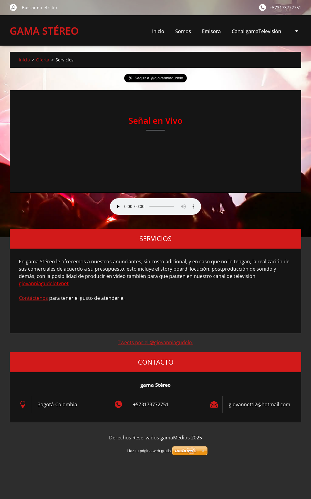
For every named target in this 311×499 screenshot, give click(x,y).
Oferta (42, 60)
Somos (183, 31)
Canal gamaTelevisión (256, 31)
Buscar (13, 7)
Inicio (158, 31)
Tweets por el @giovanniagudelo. (155, 342)
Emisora (211, 31)
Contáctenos (33, 298)
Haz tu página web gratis (149, 451)
